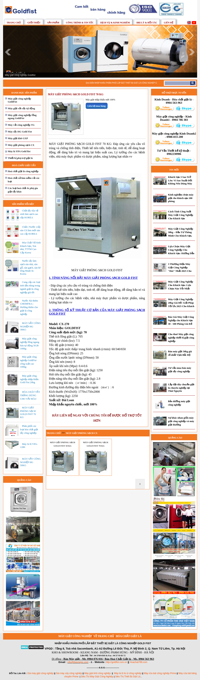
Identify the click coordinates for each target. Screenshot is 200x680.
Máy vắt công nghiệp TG (21, 124)
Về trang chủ (104, 636)
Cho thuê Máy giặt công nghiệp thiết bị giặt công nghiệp (181, 337)
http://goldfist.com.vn (116, 662)
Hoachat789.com (138, 662)
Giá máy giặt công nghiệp (40, 673)
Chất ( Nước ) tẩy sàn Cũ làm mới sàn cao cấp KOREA (30, 230)
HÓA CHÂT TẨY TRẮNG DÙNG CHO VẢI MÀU (30, 395)
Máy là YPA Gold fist (19, 151)
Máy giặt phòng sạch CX (21, 145)
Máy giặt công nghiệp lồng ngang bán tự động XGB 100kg (29, 343)
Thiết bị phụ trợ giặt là (20, 158)
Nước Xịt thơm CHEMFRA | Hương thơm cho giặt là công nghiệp (29, 307)
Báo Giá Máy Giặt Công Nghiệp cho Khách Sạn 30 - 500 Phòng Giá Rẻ (181, 320)
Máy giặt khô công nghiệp (97, 673)
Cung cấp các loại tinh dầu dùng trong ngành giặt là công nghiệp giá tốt (30, 287)
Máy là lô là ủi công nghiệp (128, 673)
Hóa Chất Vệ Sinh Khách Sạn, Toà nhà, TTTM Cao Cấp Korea (30, 247)
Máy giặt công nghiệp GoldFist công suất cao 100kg (28, 361)
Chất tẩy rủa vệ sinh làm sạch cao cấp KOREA (29, 214)
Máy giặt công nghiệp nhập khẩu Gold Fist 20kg (29, 379)
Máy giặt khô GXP (18, 138)
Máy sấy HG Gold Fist (20, 131)
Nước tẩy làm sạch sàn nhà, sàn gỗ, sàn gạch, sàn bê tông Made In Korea (30, 267)
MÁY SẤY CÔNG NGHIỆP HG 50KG (30, 462)
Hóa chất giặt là (129, 636)
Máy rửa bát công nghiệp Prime (160, 673)
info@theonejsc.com (77, 662)
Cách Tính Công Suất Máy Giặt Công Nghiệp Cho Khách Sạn (180, 215)
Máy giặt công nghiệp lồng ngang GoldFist (22, 117)
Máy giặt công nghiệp (75, 636)
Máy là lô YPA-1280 (29, 445)
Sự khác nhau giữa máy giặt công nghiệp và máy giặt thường (181, 421)
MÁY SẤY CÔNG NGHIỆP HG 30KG (30, 326)
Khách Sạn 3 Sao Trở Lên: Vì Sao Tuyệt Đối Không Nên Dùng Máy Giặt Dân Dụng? (180, 182)
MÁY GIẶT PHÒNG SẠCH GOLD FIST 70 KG (28, 412)
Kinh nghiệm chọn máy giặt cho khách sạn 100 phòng (180, 198)
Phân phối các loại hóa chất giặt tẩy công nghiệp (29, 429)
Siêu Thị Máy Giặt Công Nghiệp (97, 676)
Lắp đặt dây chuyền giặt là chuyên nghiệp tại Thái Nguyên (181, 387)
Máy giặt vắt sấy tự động (21, 108)
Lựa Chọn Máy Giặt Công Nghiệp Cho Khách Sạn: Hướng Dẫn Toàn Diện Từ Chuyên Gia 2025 (181, 253)
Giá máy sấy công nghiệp (69, 673)
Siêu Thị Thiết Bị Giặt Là (127, 676)
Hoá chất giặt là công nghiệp (23, 171)
